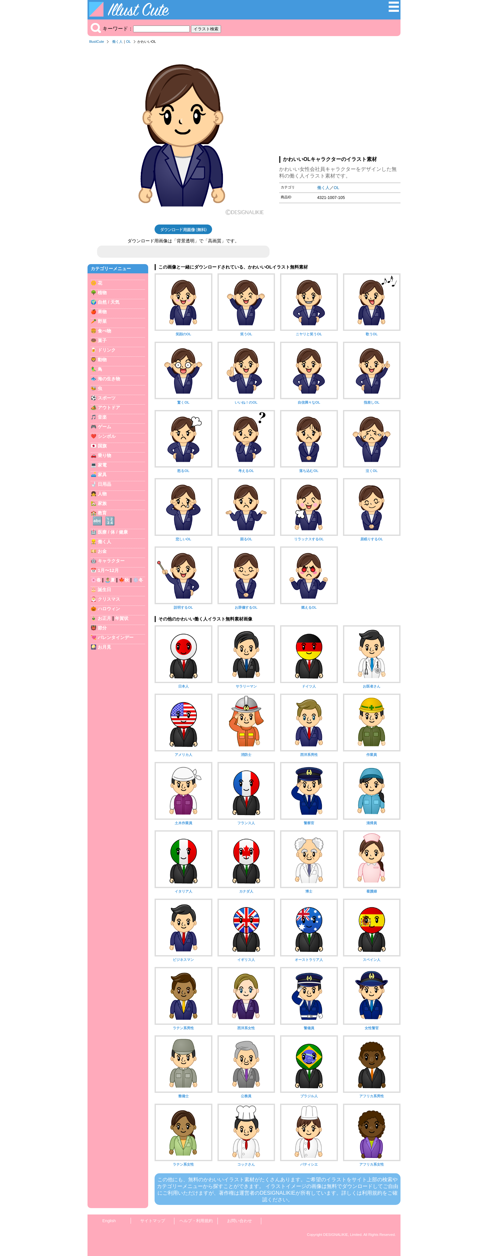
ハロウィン (109, 608)
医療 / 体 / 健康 (113, 532)
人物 (102, 493)
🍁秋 (124, 579)
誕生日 (104, 589)
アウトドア (109, 407)
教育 (102, 512)
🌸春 (96, 579)
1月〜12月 (108, 570)
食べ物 (104, 330)
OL (128, 41)
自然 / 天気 (108, 302)
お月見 (104, 647)
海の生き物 (109, 378)
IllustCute (96, 41)
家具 (102, 474)
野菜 (102, 321)
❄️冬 (138, 579)
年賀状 (121, 618)
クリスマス (109, 599)
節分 (102, 627)
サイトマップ (152, 1220)
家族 (102, 503)
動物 (102, 359)
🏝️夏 (110, 579)
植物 (102, 292)
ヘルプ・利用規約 (196, 1220)
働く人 (117, 41)
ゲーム (104, 426)
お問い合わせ (239, 1220)
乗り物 (104, 455)
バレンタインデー (115, 637)
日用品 (104, 484)
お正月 (104, 618)
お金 (102, 551)
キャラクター (111, 560)
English (109, 1220)
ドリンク (107, 350)
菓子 (102, 340)
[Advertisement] (339, 102)
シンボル (107, 436)
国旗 (102, 445)
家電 (102, 465)
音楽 (102, 417)
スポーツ (107, 397)
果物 (102, 311)
